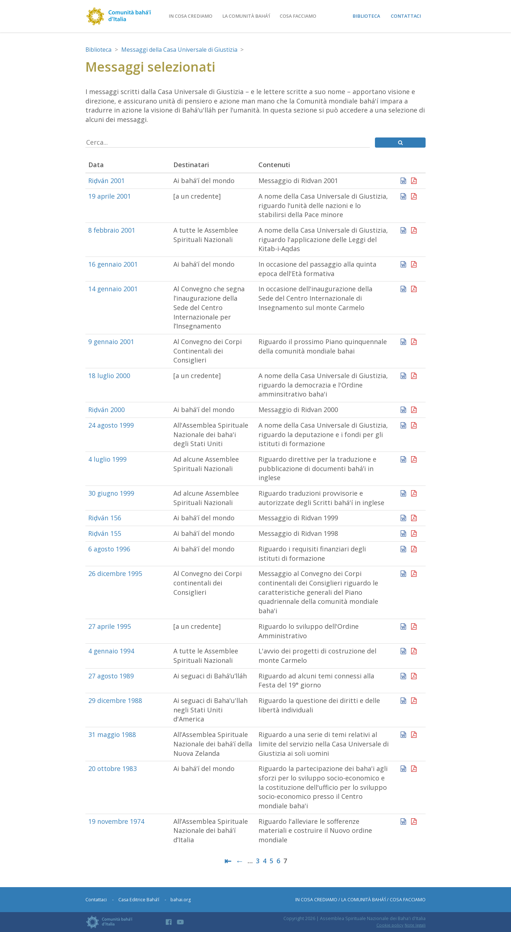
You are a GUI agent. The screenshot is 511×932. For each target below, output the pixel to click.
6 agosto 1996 (110, 549)
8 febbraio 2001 (112, 230)
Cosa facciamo (300, 16)
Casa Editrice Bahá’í (139, 900)
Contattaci (406, 16)
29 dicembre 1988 (115, 700)
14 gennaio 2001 (113, 288)
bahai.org (181, 900)
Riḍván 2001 (106, 180)
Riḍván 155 (105, 533)
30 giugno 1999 (111, 493)
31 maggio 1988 (112, 734)
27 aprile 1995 (110, 626)
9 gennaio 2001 (111, 341)
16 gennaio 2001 (113, 264)
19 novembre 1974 (116, 821)
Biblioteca (366, 16)
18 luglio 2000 (109, 375)
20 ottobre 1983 (113, 768)
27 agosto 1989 (111, 676)
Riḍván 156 (105, 518)
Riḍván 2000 (106, 409)
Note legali (415, 925)
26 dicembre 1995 (115, 573)
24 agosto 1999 (111, 425)
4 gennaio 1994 (111, 651)
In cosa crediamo (192, 16)
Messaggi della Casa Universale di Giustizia (182, 50)
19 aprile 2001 (110, 196)
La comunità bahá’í (248, 16)
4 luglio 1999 (107, 459)
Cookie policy (390, 925)
